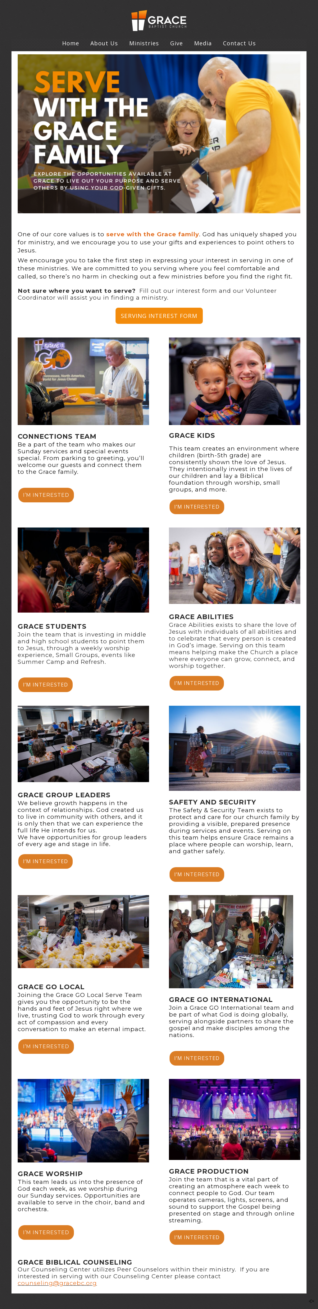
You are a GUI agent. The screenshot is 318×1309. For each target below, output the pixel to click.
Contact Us (239, 43)
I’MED (197, 874)
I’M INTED (197, 506)
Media (203, 43)
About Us (104, 43)
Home (70, 43)
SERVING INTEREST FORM (159, 315)
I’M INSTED (45, 684)
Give (176, 43)
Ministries (144, 43)
